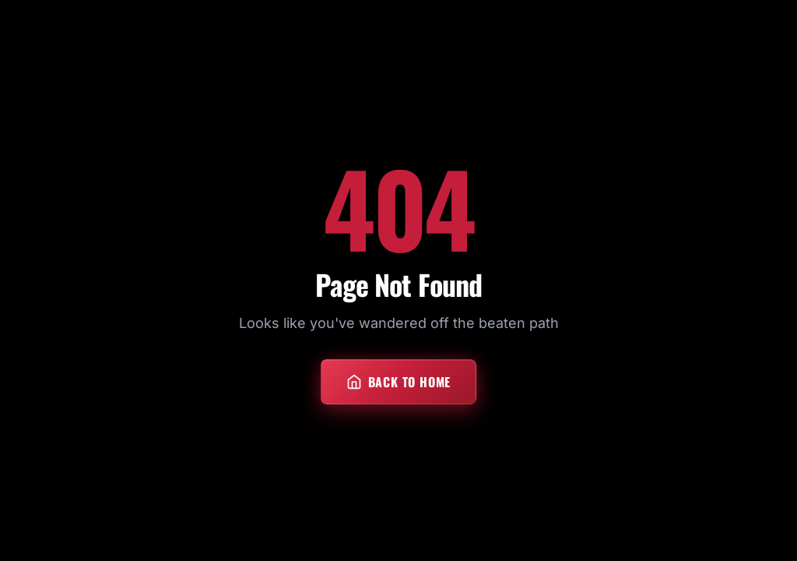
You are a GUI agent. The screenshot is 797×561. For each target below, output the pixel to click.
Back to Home (398, 381)
